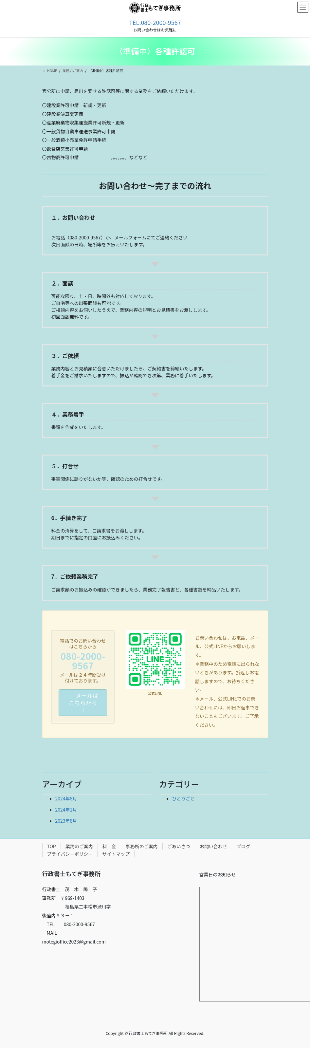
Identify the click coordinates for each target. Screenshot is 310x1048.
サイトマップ (116, 854)
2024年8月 (66, 798)
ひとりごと (183, 798)
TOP (51, 846)
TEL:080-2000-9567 (155, 22)
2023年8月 (66, 820)
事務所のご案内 (142, 846)
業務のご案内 (79, 846)
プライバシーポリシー (70, 854)
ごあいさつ (178, 846)
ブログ (243, 846)
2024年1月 (66, 809)
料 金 (109, 846)
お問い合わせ (213, 846)
